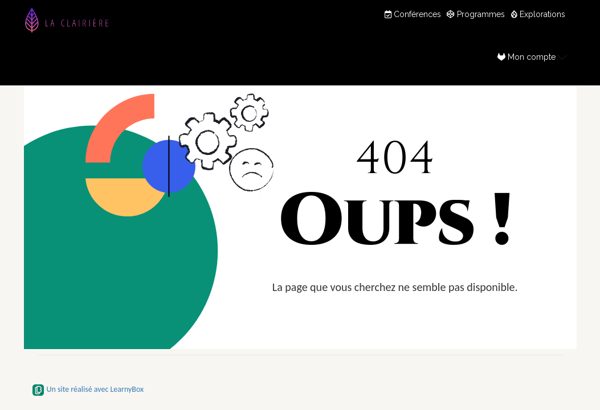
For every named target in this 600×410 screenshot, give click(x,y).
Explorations (538, 14)
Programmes (476, 14)
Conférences (413, 14)
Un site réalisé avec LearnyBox (88, 389)
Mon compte (531, 56)
